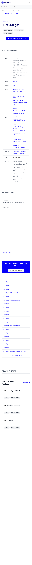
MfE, (14, 104)
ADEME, (15, 89)
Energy (15, 11)
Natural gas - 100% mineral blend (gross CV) (14, 351)
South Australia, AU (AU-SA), (19, 133)
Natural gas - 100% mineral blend (11, 293)
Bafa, (23, 89)
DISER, (15, 100)
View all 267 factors (16, 355)
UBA (24, 113)
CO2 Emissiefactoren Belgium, (18, 97)
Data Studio (4, 7)
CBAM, (21, 91)
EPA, (18, 100)
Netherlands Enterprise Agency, (19, 107)
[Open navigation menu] (29, 2)
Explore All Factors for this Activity (17, 38)
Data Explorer (5, 11)
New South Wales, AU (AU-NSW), (20, 123)
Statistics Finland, (17, 113)
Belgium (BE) (16, 145)
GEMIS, (21, 100)
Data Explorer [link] (13, 7)
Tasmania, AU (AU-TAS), (19, 137)
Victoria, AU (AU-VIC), (18, 139)
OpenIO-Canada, (17, 111)
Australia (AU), (17, 117)
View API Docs (7, 252)
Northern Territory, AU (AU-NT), (19, 127)
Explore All (25, 382)
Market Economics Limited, (20, 102)
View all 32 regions (19, 148)
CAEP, (17, 91)
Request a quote (16, 270)
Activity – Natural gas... (12, 13)
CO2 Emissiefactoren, (19, 94)
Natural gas (6, 282)
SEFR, (23, 111)
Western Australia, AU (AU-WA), (20, 142)
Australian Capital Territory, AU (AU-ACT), (19, 119)
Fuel (22, 11)
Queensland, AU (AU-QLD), (20, 131)
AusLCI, (19, 89)
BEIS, (14, 91)
